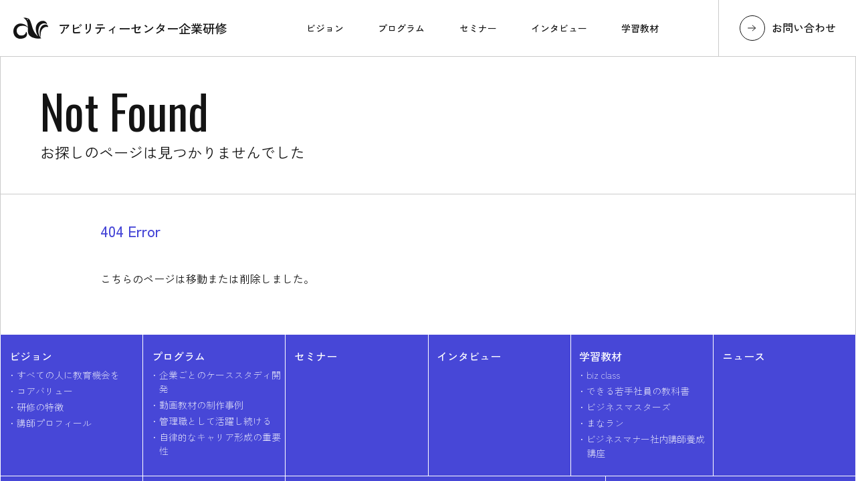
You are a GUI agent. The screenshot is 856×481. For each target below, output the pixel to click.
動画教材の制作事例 (201, 405)
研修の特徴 (40, 407)
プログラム (178, 356)
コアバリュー (45, 390)
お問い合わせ (804, 27)
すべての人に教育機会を (68, 374)
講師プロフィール (54, 423)
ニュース (743, 356)
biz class (603, 374)
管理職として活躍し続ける (215, 421)
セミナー (315, 356)
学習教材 (600, 356)
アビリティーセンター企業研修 (120, 28)
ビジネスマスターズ (628, 407)
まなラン (605, 423)
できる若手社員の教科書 (637, 390)
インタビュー (469, 356)
